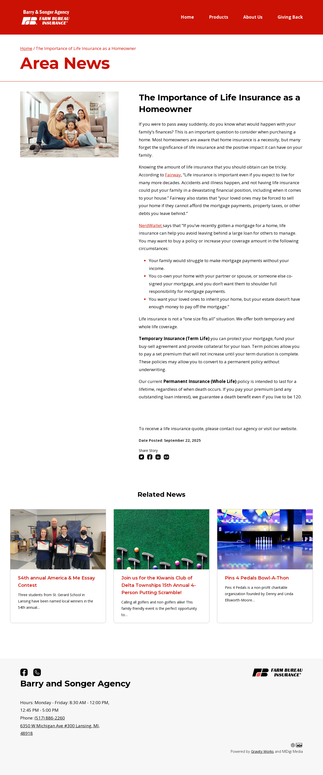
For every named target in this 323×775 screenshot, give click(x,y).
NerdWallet (151, 225)
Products (218, 17)
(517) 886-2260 (50, 718)
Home (187, 17)
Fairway (173, 175)
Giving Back (290, 17)
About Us (252, 17)
